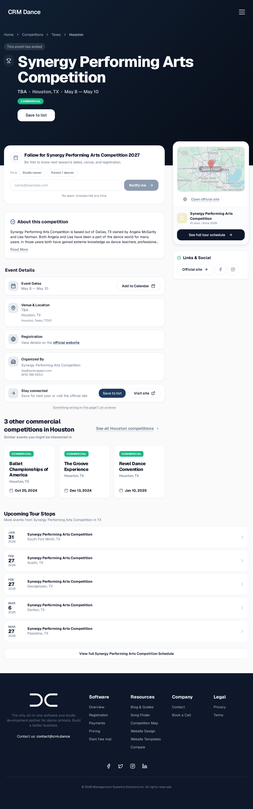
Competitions (32, 34)
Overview (96, 707)
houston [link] (76, 34)
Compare (138, 747)
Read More (19, 249)
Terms (218, 715)
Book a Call (181, 715)
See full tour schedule (211, 235)
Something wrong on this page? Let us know (84, 408)
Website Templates (146, 739)
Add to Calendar (138, 286)
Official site (195, 269)
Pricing (94, 731)
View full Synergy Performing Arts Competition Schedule (126, 653)
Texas (56, 34)
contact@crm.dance (53, 736)
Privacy (220, 707)
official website (66, 342)
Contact (178, 707)
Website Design (143, 731)
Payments (97, 723)
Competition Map (144, 723)
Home (9, 34)
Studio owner (32, 173)
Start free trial (100, 739)
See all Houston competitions (128, 428)
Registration (98, 715)
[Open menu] (241, 12)
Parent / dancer (62, 173)
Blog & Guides (142, 707)
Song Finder (140, 715)
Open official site (201, 199)
